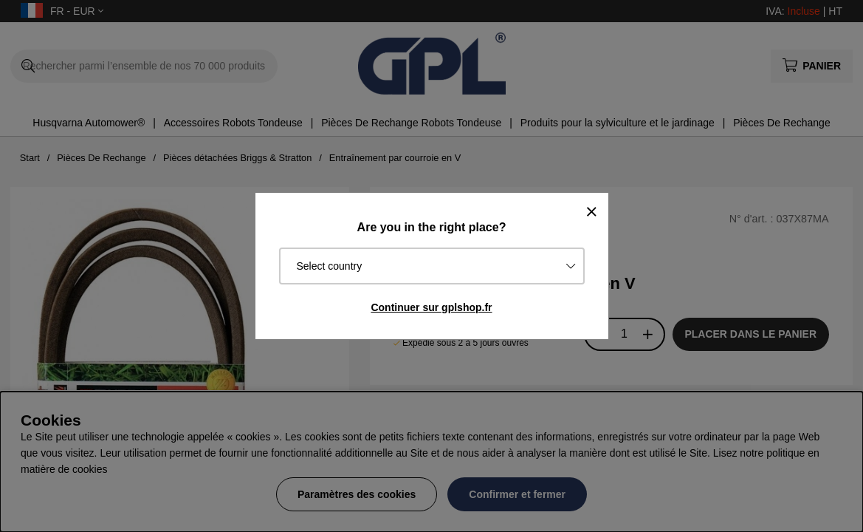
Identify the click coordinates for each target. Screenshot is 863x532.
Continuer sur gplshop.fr (431, 307)
